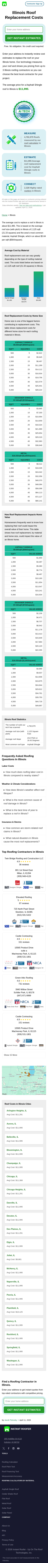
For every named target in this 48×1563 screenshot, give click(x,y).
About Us (6, 1526)
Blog (4, 1530)
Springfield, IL (13, 1347)
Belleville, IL (12, 1137)
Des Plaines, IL (14, 1229)
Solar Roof (6, 1508)
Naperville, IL (13, 1282)
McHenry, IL (12, 1268)
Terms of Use (7, 1545)
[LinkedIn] (13, 1448)
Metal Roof (6, 1503)
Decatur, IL (12, 1216)
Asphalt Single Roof (10, 1489)
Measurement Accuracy (12, 1476)
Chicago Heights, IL (16, 1189)
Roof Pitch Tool (8, 1467)
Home (4, 215)
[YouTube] (18, 1448)
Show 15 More (10, 1055)
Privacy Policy (8, 1540)
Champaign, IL (14, 1163)
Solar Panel (7, 1513)
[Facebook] (8, 1448)
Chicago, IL (12, 1176)
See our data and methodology (30, 205)
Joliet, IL (11, 1255)
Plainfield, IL (13, 1308)
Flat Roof (6, 1498)
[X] (4, 1448)
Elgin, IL (11, 1242)
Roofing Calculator (10, 1462)
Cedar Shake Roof (10, 1494)
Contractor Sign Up (34, 4)
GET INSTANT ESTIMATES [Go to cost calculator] (24, 38)
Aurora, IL (11, 1124)
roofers (27, 191)
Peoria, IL (11, 1295)
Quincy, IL (11, 1321)
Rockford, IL (13, 1334)
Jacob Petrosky (10, 1420)
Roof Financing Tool (10, 1471)
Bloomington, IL (14, 1150)
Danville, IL (12, 1203)
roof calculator (31, 143)
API (3, 1535)
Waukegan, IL (13, 1361)
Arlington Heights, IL (17, 1111)
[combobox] (24, 29)
